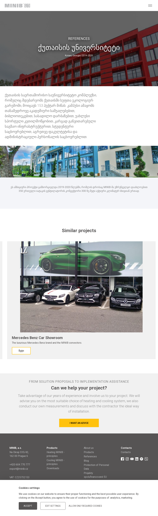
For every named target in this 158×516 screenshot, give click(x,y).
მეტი (21, 350)
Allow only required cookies (85, 506)
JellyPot (143, 505)
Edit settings (53, 506)
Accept (28, 506)
